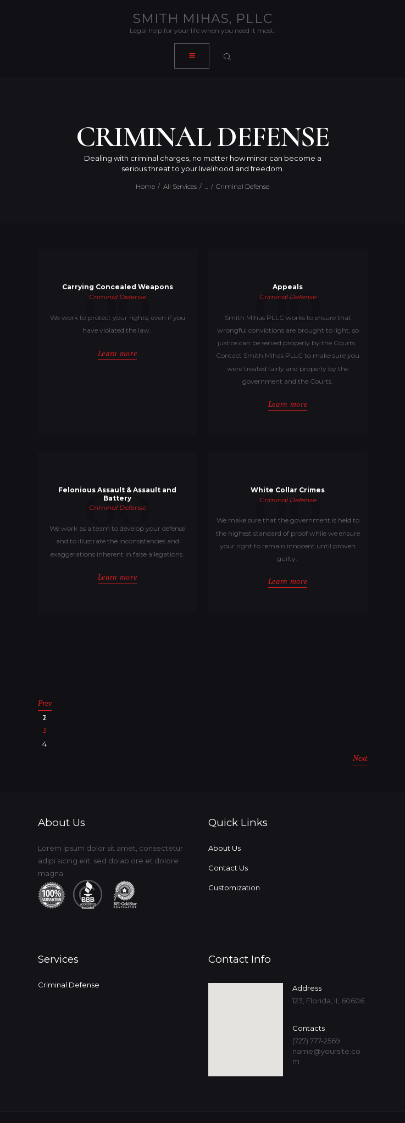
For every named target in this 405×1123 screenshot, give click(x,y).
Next (360, 734)
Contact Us (228, 841)
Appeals (288, 287)
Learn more (117, 353)
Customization (234, 861)
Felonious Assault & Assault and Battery (117, 494)
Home (145, 186)
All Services (180, 186)
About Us (224, 821)
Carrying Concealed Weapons (117, 287)
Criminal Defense (117, 297)
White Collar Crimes (288, 490)
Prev (45, 700)
